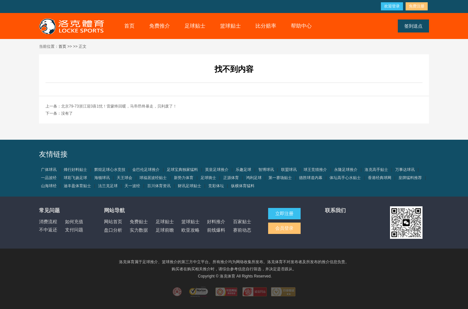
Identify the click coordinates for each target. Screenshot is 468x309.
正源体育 (231, 177)
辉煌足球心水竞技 (109, 169)
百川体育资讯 (159, 186)
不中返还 (48, 229)
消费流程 (48, 221)
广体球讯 (49, 169)
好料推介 (216, 221)
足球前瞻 (165, 230)
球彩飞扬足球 (75, 177)
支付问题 (74, 229)
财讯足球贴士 (189, 186)
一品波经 (49, 177)
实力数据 (139, 230)
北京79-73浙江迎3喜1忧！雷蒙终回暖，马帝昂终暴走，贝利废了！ (119, 106)
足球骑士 (208, 177)
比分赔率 (265, 26)
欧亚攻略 (190, 230)
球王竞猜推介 (315, 169)
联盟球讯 (289, 169)
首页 (129, 26)
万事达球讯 (405, 169)
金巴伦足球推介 (146, 169)
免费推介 (159, 26)
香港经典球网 (379, 177)
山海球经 (49, 186)
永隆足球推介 (346, 169)
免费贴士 (139, 221)
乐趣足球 (243, 169)
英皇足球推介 (216, 169)
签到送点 (413, 26)
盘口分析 (113, 230)
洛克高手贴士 (376, 169)
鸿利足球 (254, 177)
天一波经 (132, 186)
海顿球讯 (102, 177)
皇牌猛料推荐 (410, 177)
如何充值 (74, 221)
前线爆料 (216, 230)
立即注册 (284, 213)
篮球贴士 (230, 26)
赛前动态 (242, 230)
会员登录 (284, 228)
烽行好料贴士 (75, 169)
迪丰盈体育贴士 (77, 186)
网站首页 (113, 221)
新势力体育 (183, 177)
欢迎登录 (392, 6)
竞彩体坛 (216, 186)
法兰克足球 (108, 186)
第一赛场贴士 (280, 177)
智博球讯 (266, 169)
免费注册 (416, 6)
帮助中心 (301, 26)
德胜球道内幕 (310, 177)
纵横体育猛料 (242, 186)
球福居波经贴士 (153, 177)
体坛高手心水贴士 (345, 177)
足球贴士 (195, 26)
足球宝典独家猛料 (182, 169)
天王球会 (124, 177)
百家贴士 (242, 221)
